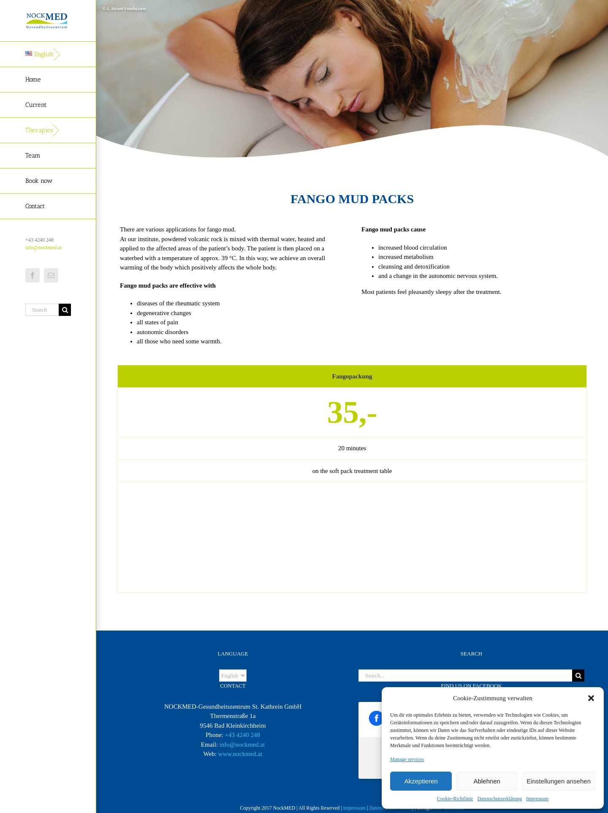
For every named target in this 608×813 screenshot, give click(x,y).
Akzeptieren (420, 781)
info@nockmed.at (43, 247)
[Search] (65, 310)
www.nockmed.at (240, 753)
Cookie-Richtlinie (455, 799)
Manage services (407, 759)
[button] (591, 698)
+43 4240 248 (242, 734)
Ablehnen (486, 781)
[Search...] (42, 310)
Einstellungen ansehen (559, 781)
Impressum (537, 799)
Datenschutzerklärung (500, 799)
